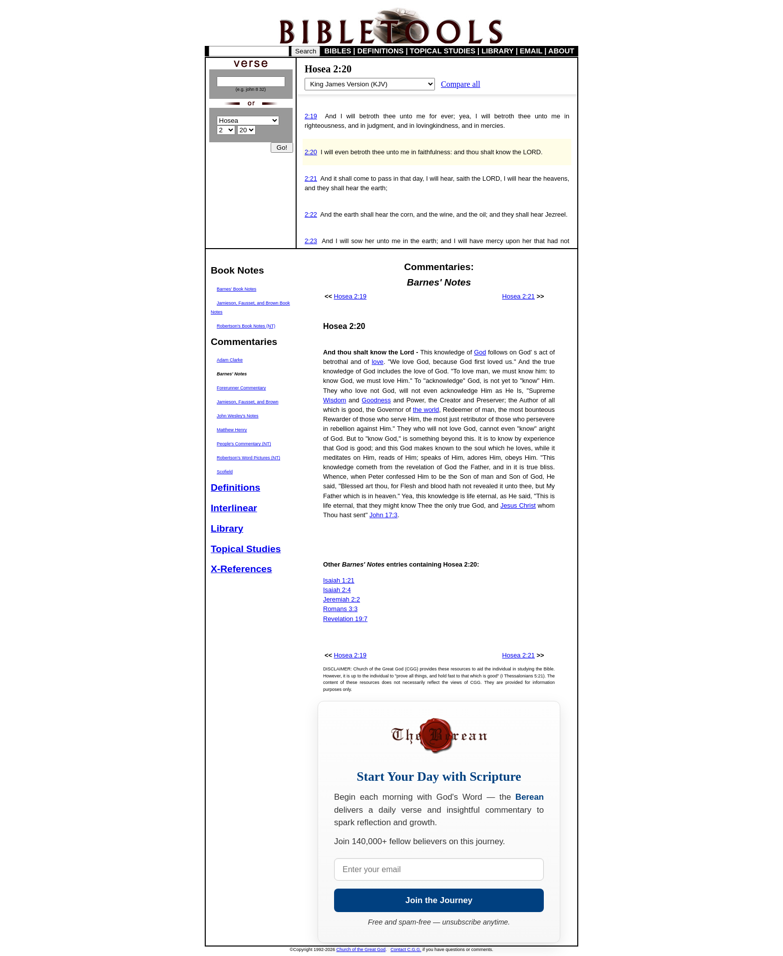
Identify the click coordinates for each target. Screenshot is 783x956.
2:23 (311, 241)
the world (426, 409)
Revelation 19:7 (345, 619)
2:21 (311, 178)
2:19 (311, 116)
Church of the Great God (361, 949)
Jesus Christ (518, 505)
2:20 (311, 152)
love (378, 361)
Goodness (376, 400)
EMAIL (531, 51)
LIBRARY (497, 51)
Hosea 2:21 (518, 296)
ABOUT (561, 51)
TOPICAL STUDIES (442, 51)
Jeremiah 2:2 (341, 599)
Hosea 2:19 (350, 296)
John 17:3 (383, 515)
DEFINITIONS (381, 51)
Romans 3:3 (340, 609)
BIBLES (338, 51)
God (480, 352)
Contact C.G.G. (406, 949)
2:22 (311, 214)
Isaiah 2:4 (337, 590)
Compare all (460, 84)
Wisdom (334, 400)
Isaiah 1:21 (339, 580)
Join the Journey (438, 900)
